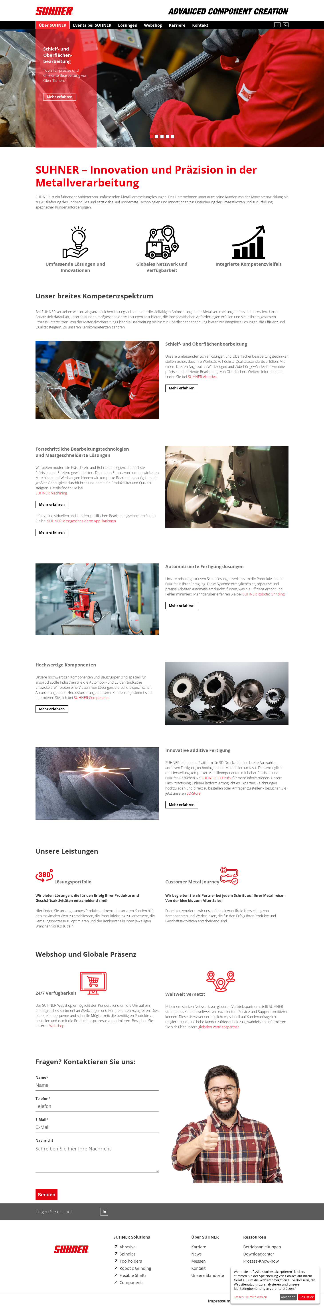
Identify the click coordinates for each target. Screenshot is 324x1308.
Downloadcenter (258, 1254)
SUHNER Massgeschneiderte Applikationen (81, 520)
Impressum (219, 1301)
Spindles (128, 1254)
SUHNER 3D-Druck (216, 777)
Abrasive (128, 1246)
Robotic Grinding (135, 1268)
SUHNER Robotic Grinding (263, 594)
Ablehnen (288, 1297)
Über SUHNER (52, 25)
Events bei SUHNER (92, 25)
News (196, 1254)
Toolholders (131, 1261)
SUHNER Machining (51, 493)
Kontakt (200, 25)
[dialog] (275, 1285)
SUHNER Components (91, 697)
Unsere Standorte (207, 1275)
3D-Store (194, 793)
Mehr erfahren (60, 96)
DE (277, 25)
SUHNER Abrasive (202, 376)
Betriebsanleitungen (262, 1246)
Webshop (153, 25)
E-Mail (42, 1119)
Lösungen (127, 25)
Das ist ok (306, 1297)
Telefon (43, 1098)
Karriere (177, 25)
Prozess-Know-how (261, 1261)
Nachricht (44, 1140)
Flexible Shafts (133, 1275)
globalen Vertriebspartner (218, 1027)
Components (132, 1282)
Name (42, 1077)
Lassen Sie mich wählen (250, 1297)
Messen (198, 1261)
